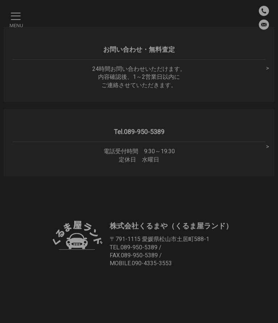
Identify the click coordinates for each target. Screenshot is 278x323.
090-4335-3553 (152, 263)
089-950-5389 (139, 247)
